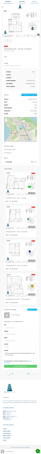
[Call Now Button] (38, 451)
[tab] (20, 161)
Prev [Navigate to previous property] (12, 373)
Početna (5, 428)
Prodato (6, 46)
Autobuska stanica (10, 149)
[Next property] (34, 374)
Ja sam (6, 344)
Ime (5, 325)
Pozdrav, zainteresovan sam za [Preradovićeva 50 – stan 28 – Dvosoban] (20, 355)
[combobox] (20, 347)
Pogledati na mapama (29, 95)
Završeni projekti (6, 433)
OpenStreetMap (29, 141)
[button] (20, 23)
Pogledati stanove (32, 309)
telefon (6, 331)
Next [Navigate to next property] (28, 373)
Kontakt (4, 440)
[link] (21, 183)
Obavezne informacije (20, 366)
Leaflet (22, 141)
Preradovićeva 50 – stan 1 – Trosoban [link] (16, 198)
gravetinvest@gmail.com (8, 3)
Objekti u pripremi (7, 435)
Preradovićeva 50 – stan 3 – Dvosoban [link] (16, 265)
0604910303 (8, 1)
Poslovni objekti (6, 437)
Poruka (6, 350)
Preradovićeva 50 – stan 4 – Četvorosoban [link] (18, 299)
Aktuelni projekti (6, 431)
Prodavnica (8, 153)
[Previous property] (7, 374)
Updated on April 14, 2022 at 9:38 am (12, 65)
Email (5, 337)
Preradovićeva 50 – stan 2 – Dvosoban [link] (16, 232)
